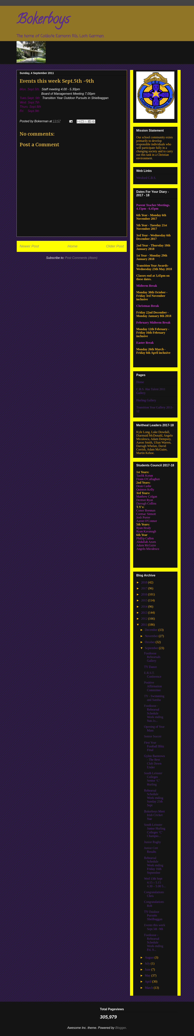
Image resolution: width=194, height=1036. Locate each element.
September (152, 648)
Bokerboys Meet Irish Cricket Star (154, 815)
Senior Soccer (152, 736)
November (152, 636)
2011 (144, 624)
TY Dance (150, 666)
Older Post (115, 246)
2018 (144, 582)
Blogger (120, 1027)
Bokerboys (43, 20)
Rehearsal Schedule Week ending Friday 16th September (153, 865)
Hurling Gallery (146, 400)
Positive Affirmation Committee (153, 686)
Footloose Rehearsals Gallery (152, 657)
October (150, 642)
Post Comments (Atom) (81, 257)
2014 (144, 606)
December (151, 629)
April (148, 981)
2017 (144, 588)
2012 (144, 618)
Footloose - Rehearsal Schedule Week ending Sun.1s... (153, 713)
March (149, 987)
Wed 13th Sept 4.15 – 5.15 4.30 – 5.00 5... (155, 882)
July (148, 963)
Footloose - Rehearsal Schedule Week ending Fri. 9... (153, 942)
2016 (144, 594)
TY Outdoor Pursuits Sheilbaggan (153, 915)
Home (73, 246)
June (148, 969)
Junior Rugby (152, 842)
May (148, 975)
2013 (144, 612)
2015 (144, 600)
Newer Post (29, 246)
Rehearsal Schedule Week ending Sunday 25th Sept (153, 798)
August (150, 957)
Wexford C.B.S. (146, 177)
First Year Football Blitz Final (154, 746)
